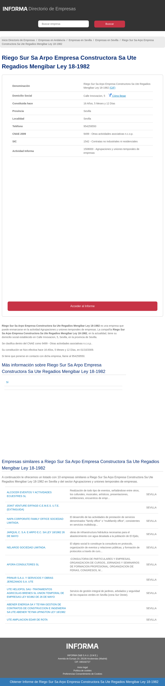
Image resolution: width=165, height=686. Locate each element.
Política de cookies (82, 670)
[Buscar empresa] (63, 23)
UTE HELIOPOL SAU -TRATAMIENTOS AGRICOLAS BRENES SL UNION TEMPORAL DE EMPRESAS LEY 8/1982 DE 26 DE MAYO (35, 593)
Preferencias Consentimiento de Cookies (82, 674)
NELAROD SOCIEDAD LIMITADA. (26, 547)
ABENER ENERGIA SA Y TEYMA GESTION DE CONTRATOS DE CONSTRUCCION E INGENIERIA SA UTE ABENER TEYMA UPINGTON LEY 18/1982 (36, 608)
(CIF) (112, 87)
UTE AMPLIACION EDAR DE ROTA (27, 619)
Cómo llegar (117, 95)
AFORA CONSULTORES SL (23, 564)
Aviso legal (82, 667)
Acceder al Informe (82, 306)
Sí (7, 382)
